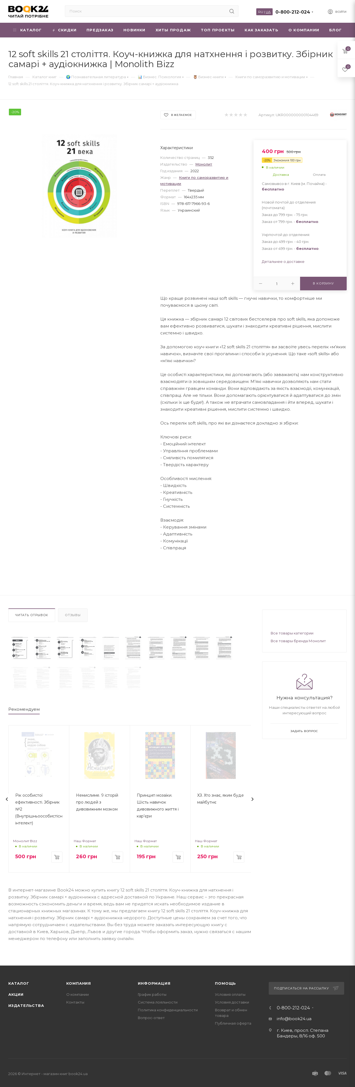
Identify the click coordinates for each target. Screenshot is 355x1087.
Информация (154, 975)
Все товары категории (292, 633)
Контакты (75, 994)
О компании (77, 986)
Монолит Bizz (25, 833)
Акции (16, 986)
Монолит (203, 164)
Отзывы (73, 615)
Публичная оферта (233, 1015)
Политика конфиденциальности (168, 1002)
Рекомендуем (24, 701)
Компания (78, 975)
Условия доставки (232, 994)
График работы (152, 986)
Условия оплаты (230, 986)
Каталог (18, 975)
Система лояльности (158, 994)
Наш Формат (85, 833)
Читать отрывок (31, 615)
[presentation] (6, 791)
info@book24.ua (294, 1011)
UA (268, 12)
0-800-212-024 (292, 12)
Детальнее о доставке (283, 261)
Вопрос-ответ (151, 1010)
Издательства (26, 997)
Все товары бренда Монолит (298, 641)
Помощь (225, 975)
